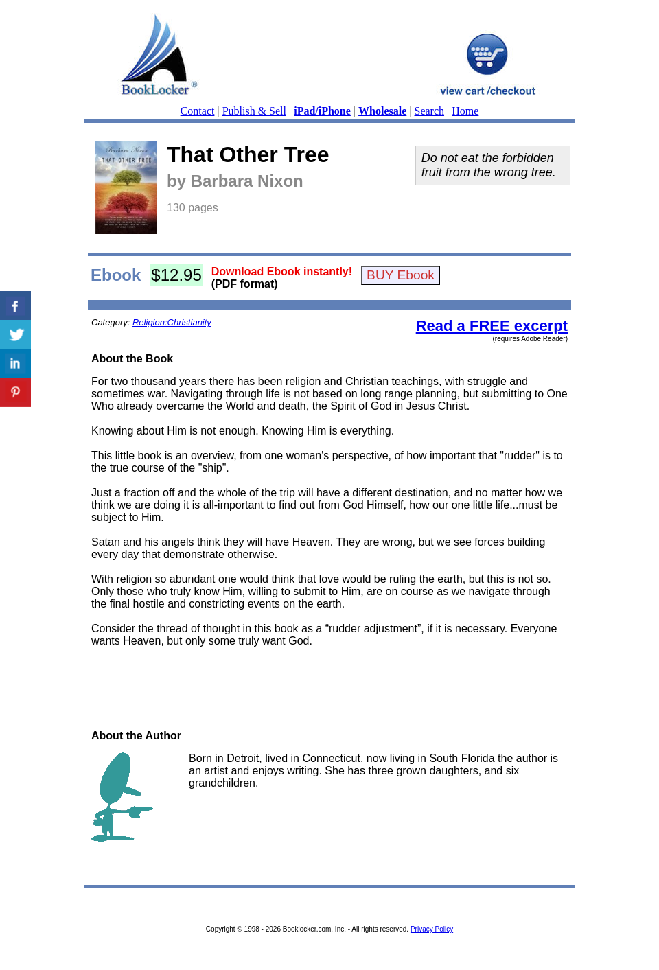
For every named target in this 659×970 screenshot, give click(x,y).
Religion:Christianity (171, 322)
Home (465, 111)
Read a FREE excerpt (492, 325)
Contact (198, 111)
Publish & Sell (254, 111)
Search (430, 111)
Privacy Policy (432, 929)
